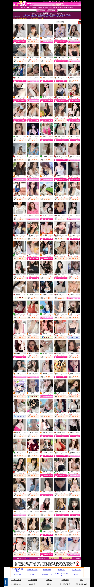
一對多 (24, 176)
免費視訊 (23, 37)
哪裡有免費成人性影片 (31, 558)
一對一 (65, 176)
